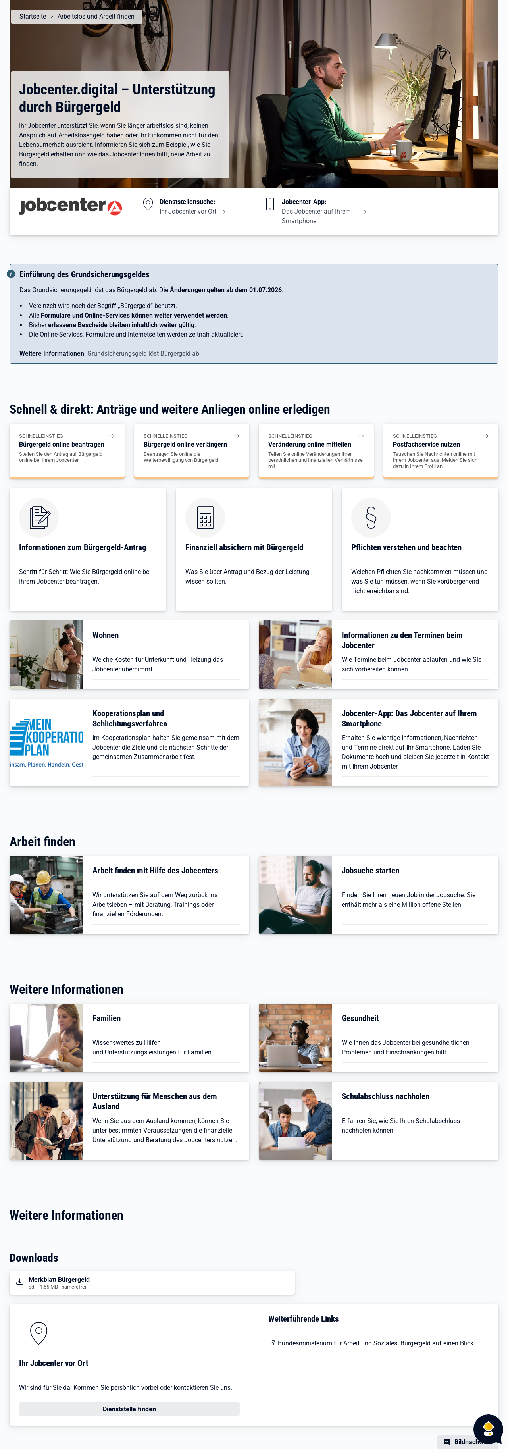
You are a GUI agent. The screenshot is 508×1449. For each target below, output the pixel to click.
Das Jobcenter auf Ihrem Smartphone (316, 216)
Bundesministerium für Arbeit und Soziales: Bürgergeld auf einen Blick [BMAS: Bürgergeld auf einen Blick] (375, 1343)
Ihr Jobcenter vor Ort (188, 211)
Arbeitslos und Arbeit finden (95, 16)
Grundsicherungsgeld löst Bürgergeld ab (143, 353)
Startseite (32, 16)
